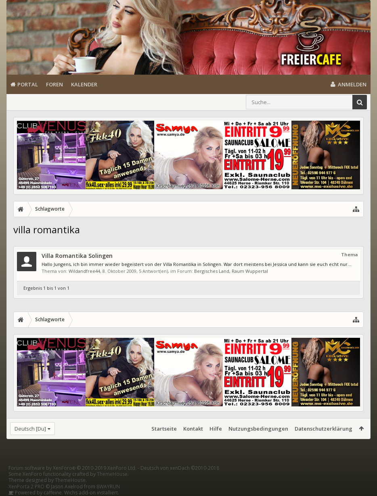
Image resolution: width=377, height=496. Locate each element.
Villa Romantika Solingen (77, 256)
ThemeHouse (112, 474)
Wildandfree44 (84, 271)
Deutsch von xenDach (179, 468)
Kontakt (193, 428)
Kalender (84, 84)
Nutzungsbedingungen (258, 428)
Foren (54, 84)
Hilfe (215, 428)
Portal (27, 84)
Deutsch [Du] (30, 428)
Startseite (164, 428)
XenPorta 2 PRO (26, 486)
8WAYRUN (108, 486)
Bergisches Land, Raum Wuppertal (231, 271)
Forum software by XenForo (72, 468)
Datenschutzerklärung (323, 428)
